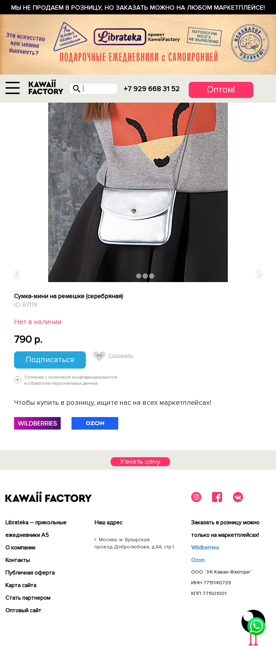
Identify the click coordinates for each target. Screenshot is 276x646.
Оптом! (221, 89)
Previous (17, 274)
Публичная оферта (30, 572)
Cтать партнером (27, 597)
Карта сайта (20, 585)
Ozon (197, 560)
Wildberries (205, 547)
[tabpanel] (138, 192)
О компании (20, 547)
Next (259, 274)
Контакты (17, 560)
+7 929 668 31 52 (152, 89)
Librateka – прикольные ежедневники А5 (35, 529)
